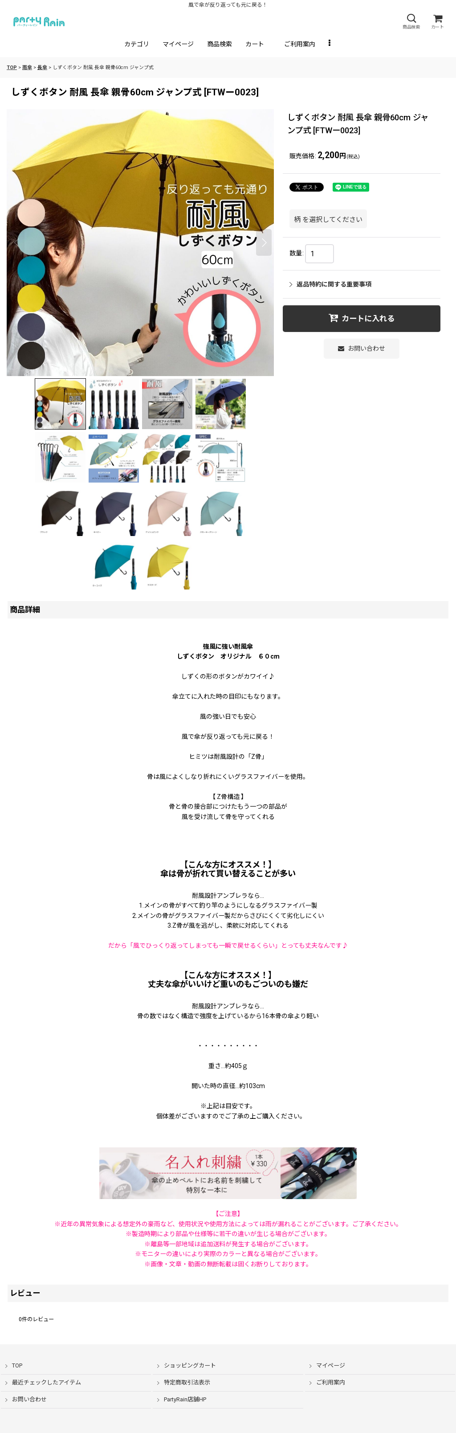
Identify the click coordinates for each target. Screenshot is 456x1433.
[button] (411, 21)
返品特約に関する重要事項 (330, 284)
